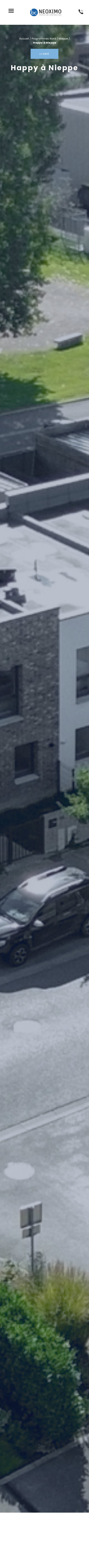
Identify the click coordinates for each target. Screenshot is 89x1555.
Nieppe (63, 38)
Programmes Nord (44, 38)
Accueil (24, 38)
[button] (11, 11)
